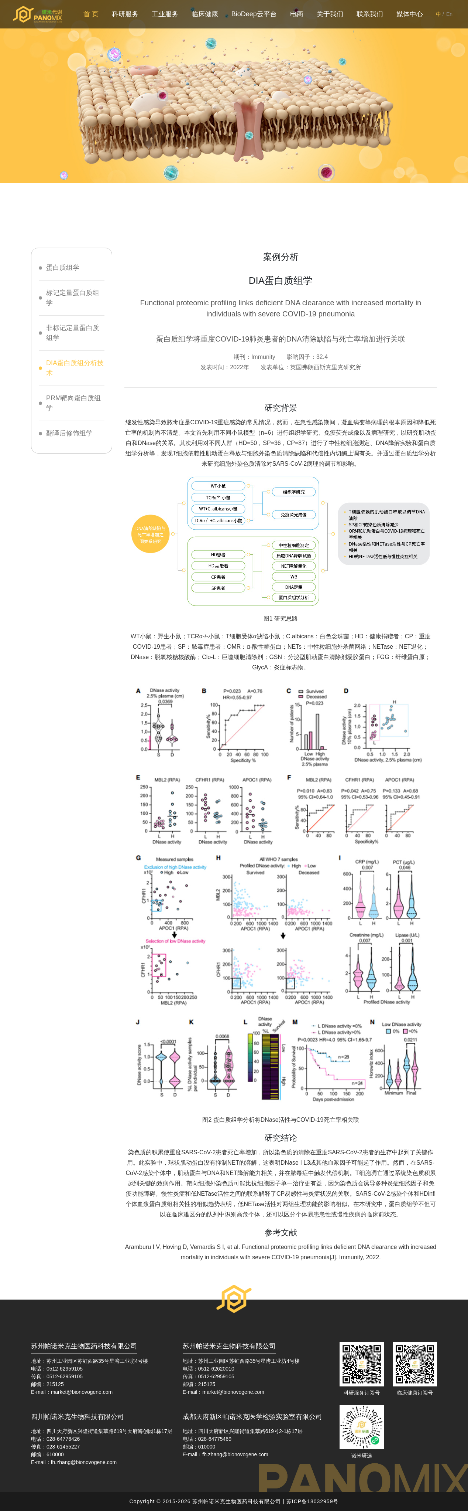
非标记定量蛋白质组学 (72, 333)
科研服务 (125, 14)
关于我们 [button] (330, 14)
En (449, 14)
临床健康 (205, 14)
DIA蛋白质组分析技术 (75, 368)
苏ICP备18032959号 (312, 1501)
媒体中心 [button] (409, 14)
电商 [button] (296, 14)
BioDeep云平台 (254, 14)
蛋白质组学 (62, 267)
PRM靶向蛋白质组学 (73, 403)
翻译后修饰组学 (69, 433)
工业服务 (165, 14)
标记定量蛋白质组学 (72, 297)
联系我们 (370, 14)
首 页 (92, 13)
